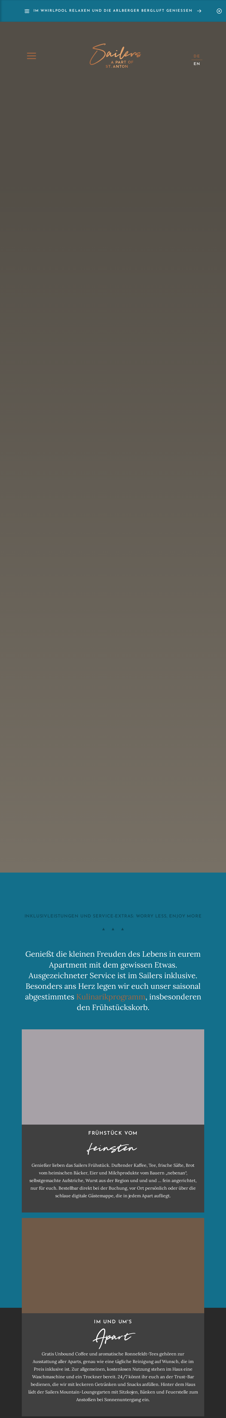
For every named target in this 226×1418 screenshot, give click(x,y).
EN (197, 64)
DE (197, 56)
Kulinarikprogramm (110, 997)
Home (115, 56)
